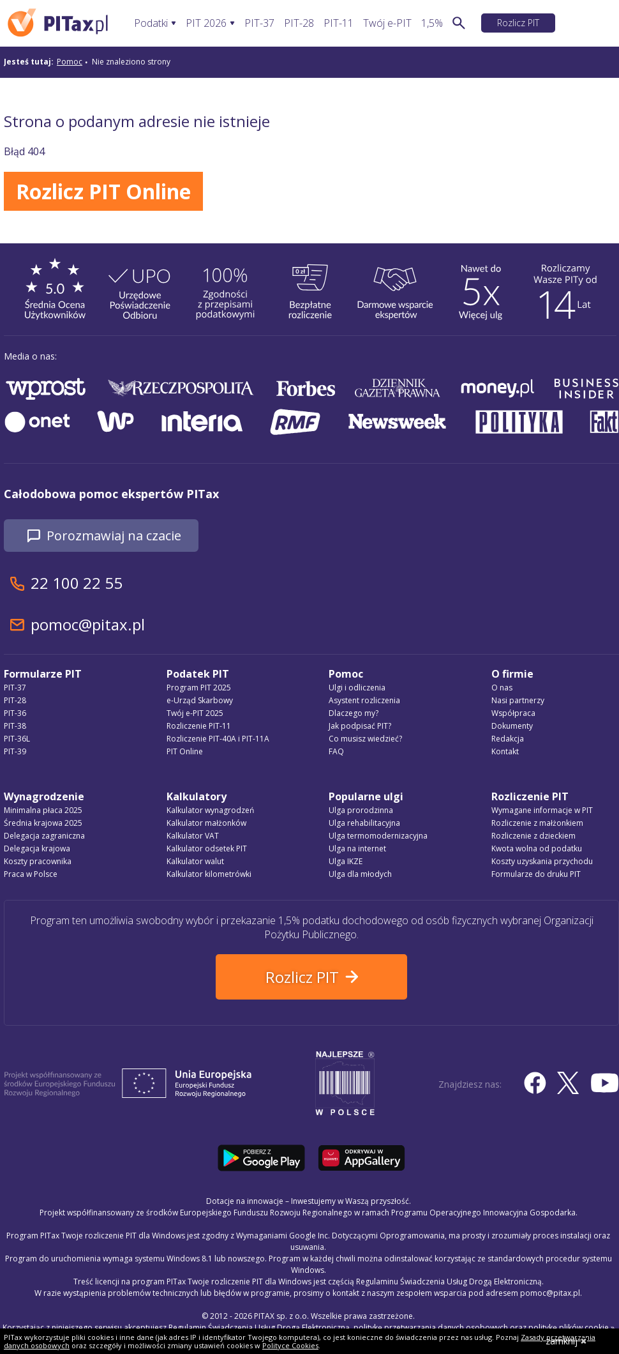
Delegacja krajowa (37, 848)
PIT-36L (17, 738)
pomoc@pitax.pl (88, 624)
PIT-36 (15, 713)
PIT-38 (15, 725)
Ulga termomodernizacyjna (378, 835)
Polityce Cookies (290, 1345)
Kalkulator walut (195, 861)
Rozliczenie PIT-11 (199, 725)
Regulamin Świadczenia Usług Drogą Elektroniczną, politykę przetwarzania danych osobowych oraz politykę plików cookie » (391, 1327)
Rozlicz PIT (518, 23)
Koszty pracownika (37, 861)
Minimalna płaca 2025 (43, 810)
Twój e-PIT (387, 23)
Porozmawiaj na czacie (114, 535)
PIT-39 (15, 751)
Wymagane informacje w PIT (542, 810)
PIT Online (185, 751)
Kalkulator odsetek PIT (207, 848)
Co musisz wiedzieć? (365, 738)
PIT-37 (259, 23)
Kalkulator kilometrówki (209, 874)
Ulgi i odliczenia (357, 687)
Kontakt (505, 751)
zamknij (566, 1341)
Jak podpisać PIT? (360, 725)
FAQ (336, 751)
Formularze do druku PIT (536, 874)
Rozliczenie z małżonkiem (537, 823)
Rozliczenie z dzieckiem (533, 835)
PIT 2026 (206, 23)
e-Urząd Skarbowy (200, 700)
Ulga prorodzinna (361, 810)
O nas (501, 687)
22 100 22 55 (77, 582)
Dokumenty (512, 725)
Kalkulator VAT (193, 835)
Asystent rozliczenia (364, 700)
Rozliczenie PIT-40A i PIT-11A (218, 738)
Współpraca (513, 713)
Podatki (151, 23)
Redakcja (507, 738)
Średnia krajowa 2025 (43, 823)
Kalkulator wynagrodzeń (210, 810)
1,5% (432, 23)
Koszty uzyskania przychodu (542, 861)
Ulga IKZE (345, 861)
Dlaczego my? (353, 713)
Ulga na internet (357, 848)
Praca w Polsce (30, 874)
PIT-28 (299, 23)
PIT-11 (339, 23)
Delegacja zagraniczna (44, 835)
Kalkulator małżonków (206, 823)
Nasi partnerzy (517, 700)
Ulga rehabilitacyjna (364, 823)
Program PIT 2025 (199, 687)
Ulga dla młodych (360, 874)
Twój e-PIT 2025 (195, 713)
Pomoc (69, 61)
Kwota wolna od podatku (536, 848)
